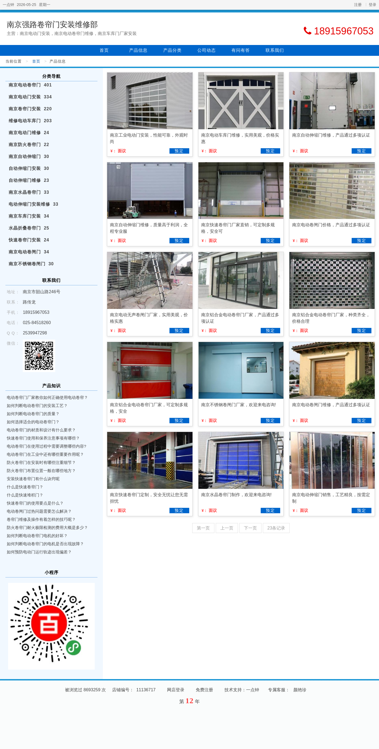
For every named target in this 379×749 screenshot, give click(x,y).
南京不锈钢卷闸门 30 (31, 263)
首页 (104, 50)
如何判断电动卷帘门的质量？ (33, 413)
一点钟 (8, 4)
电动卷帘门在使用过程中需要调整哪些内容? (46, 446)
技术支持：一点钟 (241, 689)
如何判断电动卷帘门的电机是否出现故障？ (45, 543)
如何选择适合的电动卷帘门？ (33, 421)
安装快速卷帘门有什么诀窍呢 (33, 478)
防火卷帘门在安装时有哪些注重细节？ (41, 462)
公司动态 (206, 50)
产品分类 (172, 50)
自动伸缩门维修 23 (29, 180)
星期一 (44, 4)
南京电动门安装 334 (30, 97)
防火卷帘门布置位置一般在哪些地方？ (41, 470)
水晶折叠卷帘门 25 (29, 228)
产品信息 (138, 50)
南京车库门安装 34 (29, 216)
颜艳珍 (299, 689)
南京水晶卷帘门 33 (29, 192)
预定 (179, 150)
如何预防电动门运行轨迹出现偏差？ (39, 552)
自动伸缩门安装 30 (29, 168)
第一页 (203, 528)
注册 (358, 4)
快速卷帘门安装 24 (29, 240)
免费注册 (204, 689)
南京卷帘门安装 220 (30, 108)
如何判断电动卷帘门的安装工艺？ (37, 405)
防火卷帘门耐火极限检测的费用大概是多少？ (47, 527)
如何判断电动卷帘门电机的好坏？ (37, 535)
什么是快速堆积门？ (25, 495)
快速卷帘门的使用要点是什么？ (35, 503)
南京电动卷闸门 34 (29, 252)
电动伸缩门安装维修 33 (33, 204)
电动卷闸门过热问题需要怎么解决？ (39, 511)
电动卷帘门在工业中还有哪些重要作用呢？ (45, 454)
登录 (372, 4)
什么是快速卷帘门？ (25, 487)
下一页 (250, 528)
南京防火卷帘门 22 (29, 144)
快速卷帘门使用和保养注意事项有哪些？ (43, 438)
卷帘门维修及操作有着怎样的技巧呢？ (41, 519)
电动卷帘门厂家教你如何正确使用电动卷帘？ (47, 397)
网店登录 (175, 689)
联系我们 (275, 50)
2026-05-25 (26, 4)
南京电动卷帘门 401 (30, 85)
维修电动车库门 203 (30, 120)
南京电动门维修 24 (29, 132)
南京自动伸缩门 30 (29, 156)
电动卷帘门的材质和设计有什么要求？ (41, 430)
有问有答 (240, 50)
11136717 (146, 689)
